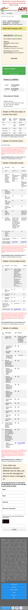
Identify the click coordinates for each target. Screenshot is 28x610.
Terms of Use (14, 595)
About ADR (14, 587)
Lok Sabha (9, 13)
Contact (14, 592)
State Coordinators (14, 589)
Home (2, 13)
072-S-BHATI (15, 22)
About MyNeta (14, 584)
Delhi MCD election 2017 (14, 21)
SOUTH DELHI (6, 22)
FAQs (14, 597)
